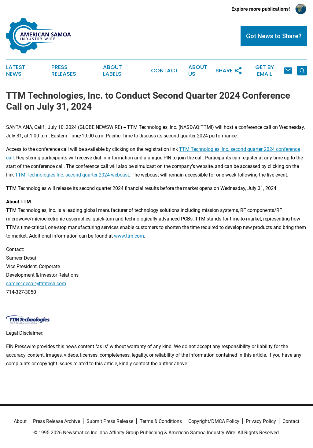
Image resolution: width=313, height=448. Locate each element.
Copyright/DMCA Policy (213, 421)
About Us (197, 70)
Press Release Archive (56, 421)
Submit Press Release (110, 421)
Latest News (15, 70)
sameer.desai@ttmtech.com (36, 283)
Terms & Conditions (161, 421)
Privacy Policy (261, 421)
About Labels (112, 70)
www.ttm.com (129, 236)
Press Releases (63, 70)
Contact (165, 70)
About (20, 421)
